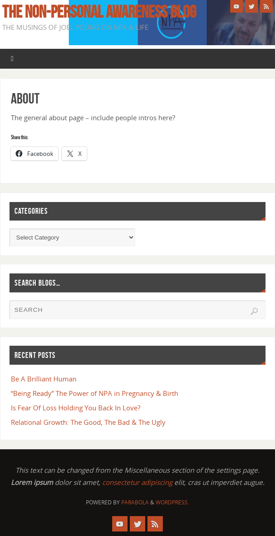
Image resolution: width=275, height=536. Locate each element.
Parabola (135, 502)
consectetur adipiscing (137, 482)
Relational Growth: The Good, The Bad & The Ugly (88, 422)
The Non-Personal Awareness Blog (99, 12)
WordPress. (172, 502)
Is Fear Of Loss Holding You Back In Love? (75, 407)
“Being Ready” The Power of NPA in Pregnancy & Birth (94, 393)
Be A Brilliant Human (43, 378)
